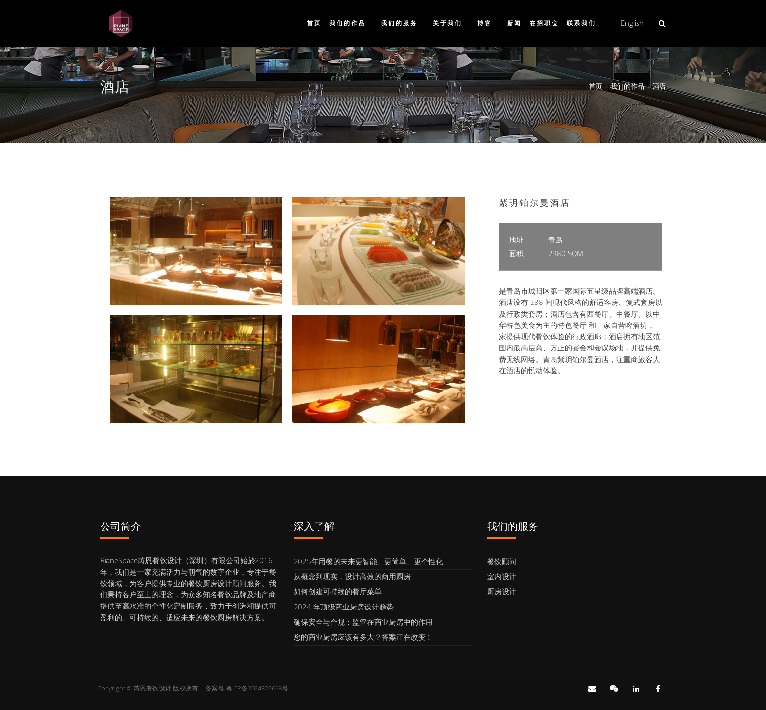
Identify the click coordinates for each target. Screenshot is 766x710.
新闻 (514, 23)
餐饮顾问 (501, 561)
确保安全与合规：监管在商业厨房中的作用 (363, 622)
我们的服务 (399, 23)
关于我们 (447, 23)
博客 (484, 23)
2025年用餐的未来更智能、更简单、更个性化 (368, 561)
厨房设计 (501, 591)
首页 (314, 23)
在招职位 (544, 23)
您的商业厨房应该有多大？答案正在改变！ (363, 637)
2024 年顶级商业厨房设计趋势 (344, 606)
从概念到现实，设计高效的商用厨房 (352, 576)
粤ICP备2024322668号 (257, 688)
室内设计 (501, 576)
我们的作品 (347, 23)
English (632, 23)
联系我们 (581, 23)
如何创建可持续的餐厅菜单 (338, 591)
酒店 (659, 86)
